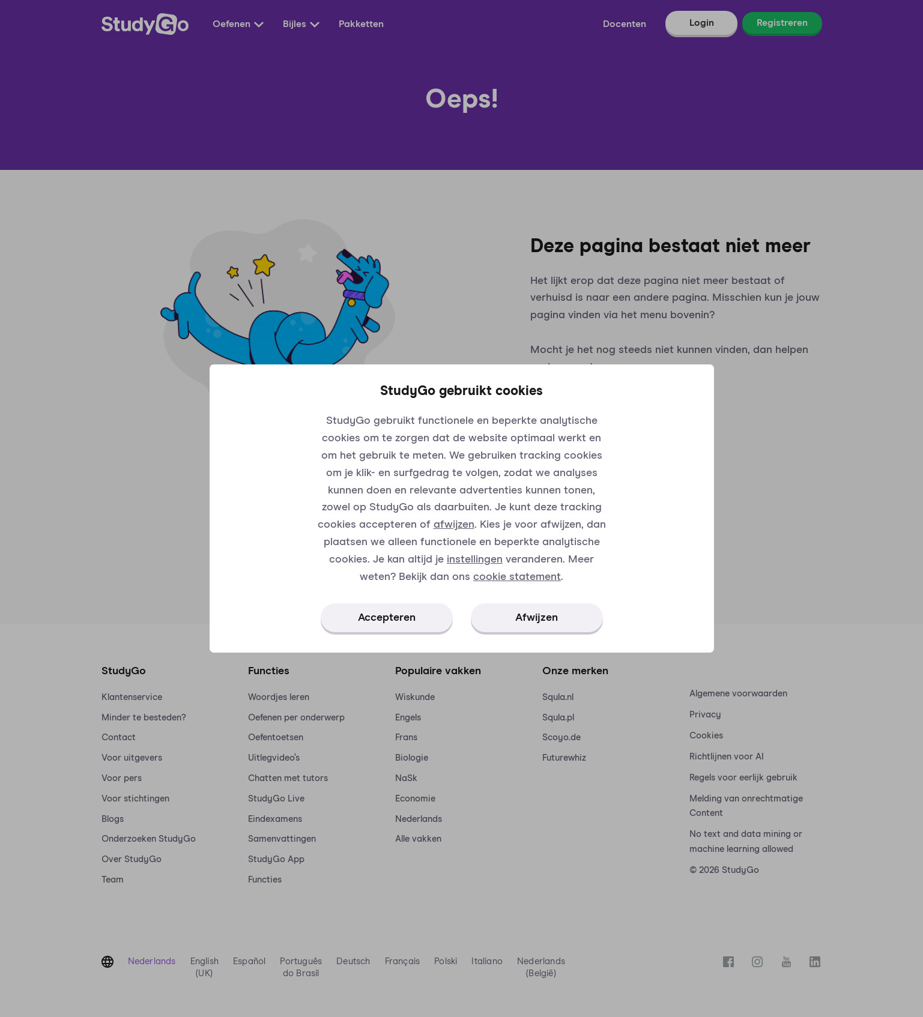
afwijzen (454, 524)
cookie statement (517, 577)
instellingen (475, 559)
